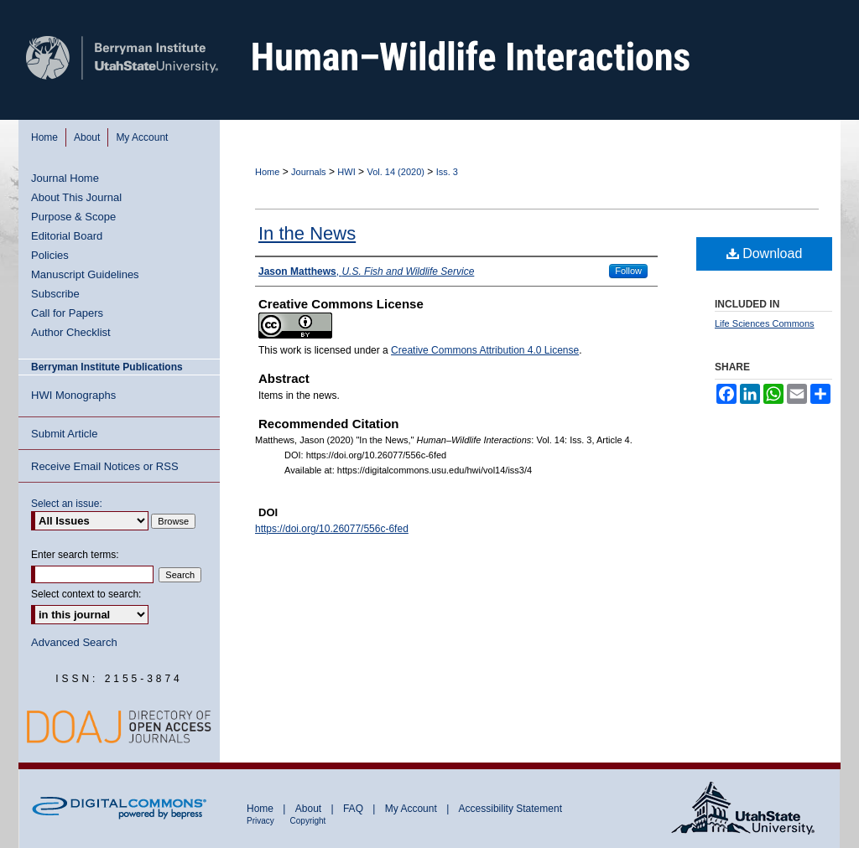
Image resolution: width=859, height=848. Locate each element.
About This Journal (76, 197)
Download (764, 253)
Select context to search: (86, 594)
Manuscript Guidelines (85, 274)
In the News (307, 233)
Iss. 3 (447, 172)
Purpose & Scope (73, 216)
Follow (628, 271)
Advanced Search (74, 642)
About (310, 808)
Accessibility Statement (510, 808)
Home (267, 172)
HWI (346, 172)
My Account (412, 808)
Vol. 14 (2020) (395, 172)
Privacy (262, 820)
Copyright (308, 820)
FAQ (354, 808)
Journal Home (65, 178)
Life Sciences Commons (765, 323)
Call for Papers (67, 313)
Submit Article (64, 433)
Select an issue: (66, 503)
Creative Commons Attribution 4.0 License (485, 350)
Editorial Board (66, 236)
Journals (308, 172)
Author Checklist (71, 332)
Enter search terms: (75, 555)
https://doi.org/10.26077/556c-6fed (332, 529)
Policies (50, 255)
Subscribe (55, 293)
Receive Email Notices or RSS (105, 466)
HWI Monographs (73, 395)
